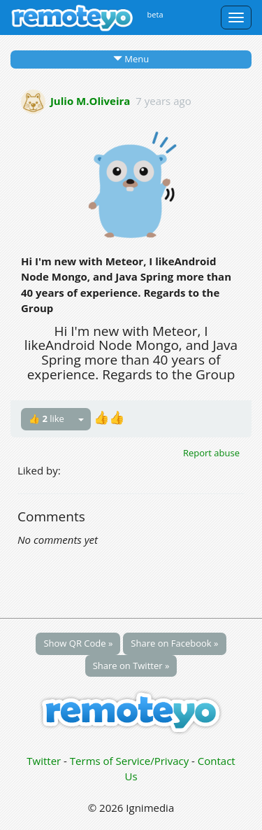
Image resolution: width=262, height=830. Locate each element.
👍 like (46, 418)
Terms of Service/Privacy (129, 761)
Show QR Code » (77, 643)
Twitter (44, 761)
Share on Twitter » (131, 665)
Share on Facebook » (174, 643)
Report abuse (211, 452)
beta (155, 14)
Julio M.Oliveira (90, 100)
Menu (131, 58)
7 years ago (163, 100)
